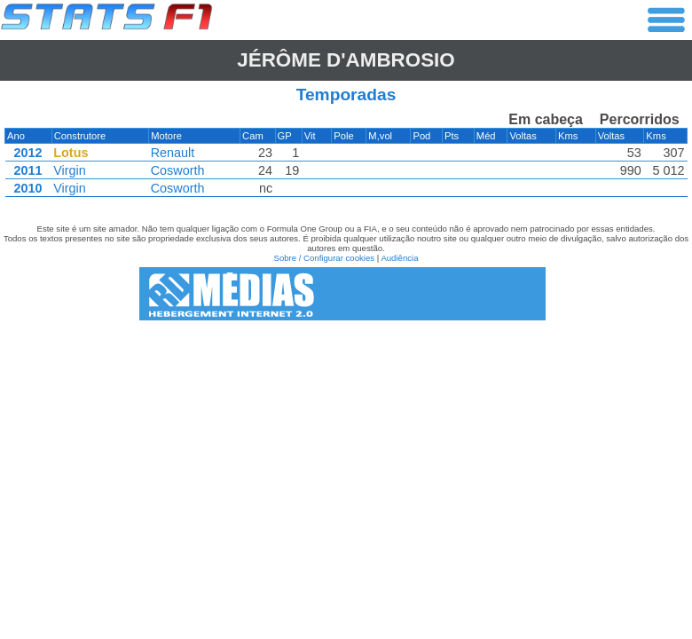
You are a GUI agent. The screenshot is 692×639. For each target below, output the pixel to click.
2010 (27, 188)
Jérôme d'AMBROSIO (345, 60)
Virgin (69, 170)
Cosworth (178, 170)
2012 (27, 153)
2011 (27, 170)
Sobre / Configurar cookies (323, 258)
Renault (173, 153)
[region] (346, 159)
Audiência (399, 258)
